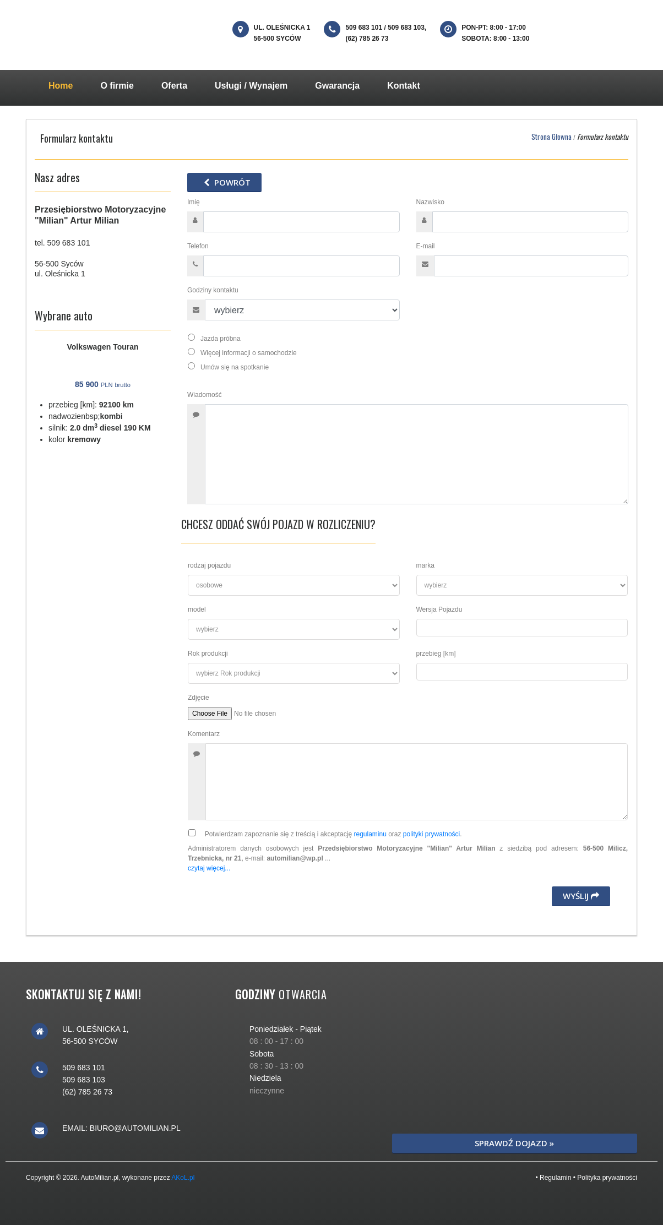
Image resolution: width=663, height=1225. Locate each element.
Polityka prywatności (607, 1178)
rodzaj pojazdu (209, 565)
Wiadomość (205, 395)
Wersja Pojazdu (439, 609)
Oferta (174, 85)
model (197, 609)
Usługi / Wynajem (251, 85)
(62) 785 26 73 (87, 1091)
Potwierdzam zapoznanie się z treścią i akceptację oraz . (329, 833)
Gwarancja (337, 85)
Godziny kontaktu (212, 290)
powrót (224, 182)
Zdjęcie (198, 697)
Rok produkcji (208, 653)
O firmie (116, 85)
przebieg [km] (436, 653)
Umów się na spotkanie (232, 366)
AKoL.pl (182, 1178)
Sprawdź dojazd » (514, 1142)
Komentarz (204, 734)
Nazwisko (431, 202)
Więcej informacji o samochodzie (246, 352)
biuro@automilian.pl (135, 1128)
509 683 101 (68, 242)
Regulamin (555, 1178)
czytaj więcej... (209, 868)
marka (425, 565)
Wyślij (581, 895)
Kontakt (403, 85)
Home (67, 84)
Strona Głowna (551, 136)
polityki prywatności (431, 834)
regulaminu (370, 834)
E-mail (425, 246)
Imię (194, 202)
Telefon (198, 246)
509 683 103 (83, 1079)
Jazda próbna (218, 338)
